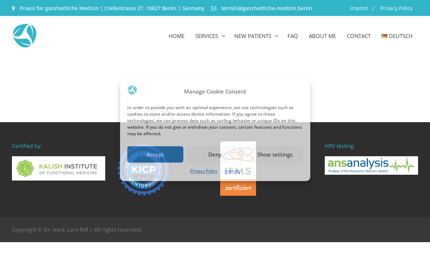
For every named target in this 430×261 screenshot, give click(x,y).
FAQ (293, 36)
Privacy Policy (203, 171)
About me (322, 36)
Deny (215, 154)
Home (176, 36)
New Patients (252, 36)
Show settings (275, 154)
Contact (359, 36)
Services (206, 36)
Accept (155, 154)
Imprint (232, 171)
